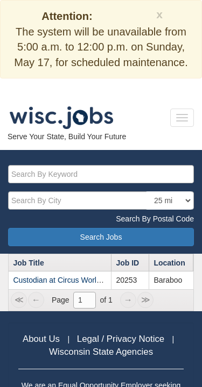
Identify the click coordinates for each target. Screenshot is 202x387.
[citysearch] (101, 200)
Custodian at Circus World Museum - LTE (82, 280)
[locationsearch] (168, 200)
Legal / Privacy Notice (122, 339)
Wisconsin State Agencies (101, 352)
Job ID (127, 263)
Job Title (28, 263)
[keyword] (101, 174)
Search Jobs (101, 237)
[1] (84, 300)
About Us (42, 339)
